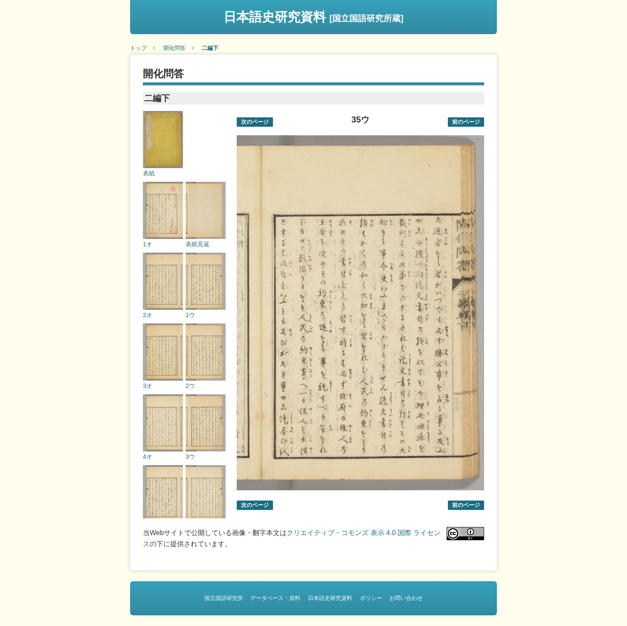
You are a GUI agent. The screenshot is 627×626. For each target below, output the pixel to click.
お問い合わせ (406, 598)
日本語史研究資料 (313, 17)
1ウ (190, 315)
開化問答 (174, 48)
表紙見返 (197, 244)
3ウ (190, 456)
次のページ (255, 122)
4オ (147, 456)
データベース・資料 (275, 598)
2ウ (190, 385)
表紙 (149, 173)
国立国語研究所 (223, 598)
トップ (138, 48)
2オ (147, 315)
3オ (147, 385)
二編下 (210, 48)
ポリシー (371, 598)
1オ (147, 244)
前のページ (466, 122)
